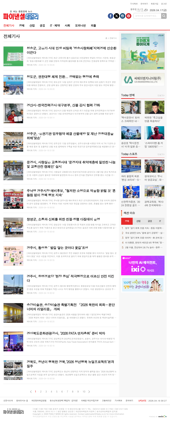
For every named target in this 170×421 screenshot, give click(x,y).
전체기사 (8, 26)
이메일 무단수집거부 (89, 400)
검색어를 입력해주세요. (146, 16)
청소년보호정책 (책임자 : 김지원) (64, 400)
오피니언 (80, 26)
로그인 (164, 3)
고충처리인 (106, 400)
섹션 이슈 (129, 213)
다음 (89, 392)
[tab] (127, 221)
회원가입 (154, 3)
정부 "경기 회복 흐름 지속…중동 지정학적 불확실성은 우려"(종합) (144, 228)
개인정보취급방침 (38, 400)
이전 (31, 392)
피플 (93, 26)
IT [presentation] (160, 221)
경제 (21, 26)
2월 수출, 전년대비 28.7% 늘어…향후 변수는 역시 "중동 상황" (144, 247)
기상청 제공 (140, 11)
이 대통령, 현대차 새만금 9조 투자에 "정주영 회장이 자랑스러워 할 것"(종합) (144, 242)
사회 (67, 26)
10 (84, 391)
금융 (42, 26)
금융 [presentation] (150, 221)
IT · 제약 (55, 26)
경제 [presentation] (127, 221)
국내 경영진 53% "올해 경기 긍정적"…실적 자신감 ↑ (144, 233)
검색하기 (164, 16)
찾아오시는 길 (22, 400)
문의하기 (144, 3)
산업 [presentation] (138, 221)
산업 (32, 26)
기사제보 (134, 3)
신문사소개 (8, 400)
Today (127, 95)
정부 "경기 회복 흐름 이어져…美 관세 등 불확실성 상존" (144, 237)
